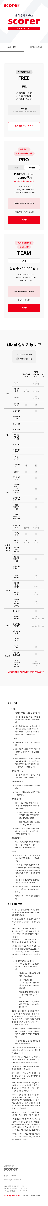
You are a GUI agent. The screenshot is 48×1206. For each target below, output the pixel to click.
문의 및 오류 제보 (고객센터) (12, 1196)
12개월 (32, 167)
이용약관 (25, 1196)
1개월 (16, 167)
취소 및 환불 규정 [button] (15, 904)
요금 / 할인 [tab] (12, 47)
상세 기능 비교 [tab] (36, 47)
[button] (45, 5)
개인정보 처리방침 (35, 1196)
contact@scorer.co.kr (12, 1180)
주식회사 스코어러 (10, 1176)
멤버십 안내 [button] (12, 703)
